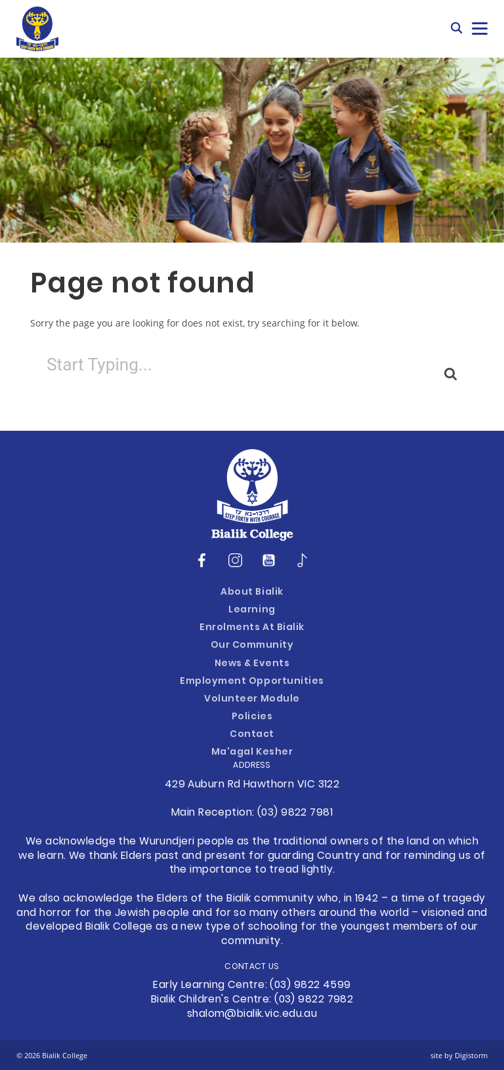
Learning (251, 610)
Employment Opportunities (252, 681)
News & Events (252, 663)
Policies (252, 716)
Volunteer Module (251, 699)
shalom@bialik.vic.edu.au (252, 1014)
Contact (252, 734)
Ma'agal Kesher (252, 752)
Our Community (252, 645)
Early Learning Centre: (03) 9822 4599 (251, 985)
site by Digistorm (459, 1055)
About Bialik (251, 592)
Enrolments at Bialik (252, 627)
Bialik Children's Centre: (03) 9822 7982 (252, 999)
